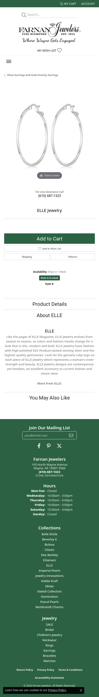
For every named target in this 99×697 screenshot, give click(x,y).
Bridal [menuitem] (49, 630)
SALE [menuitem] (49, 624)
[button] (68, 3)
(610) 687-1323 (49, 195)
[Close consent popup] (81, 690)
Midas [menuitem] (49, 586)
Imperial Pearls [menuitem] (49, 571)
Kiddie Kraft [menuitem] (49, 581)
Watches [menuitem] (49, 661)
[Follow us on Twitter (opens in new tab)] (59, 445)
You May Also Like (49, 397)
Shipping (27, 256)
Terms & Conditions (70, 670)
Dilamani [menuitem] (49, 560)
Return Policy (24, 670)
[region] (49, 135)
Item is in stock (49, 277)
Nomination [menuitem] (49, 597)
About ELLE (49, 315)
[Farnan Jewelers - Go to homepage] (49, 32)
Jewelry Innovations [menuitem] (50, 576)
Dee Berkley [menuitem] (49, 555)
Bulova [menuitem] (49, 544)
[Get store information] (49, 475)
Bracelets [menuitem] (49, 656)
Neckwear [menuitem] (49, 640)
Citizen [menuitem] (49, 550)
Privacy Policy (45, 670)
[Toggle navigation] (8, 61)
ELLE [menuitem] (49, 565)
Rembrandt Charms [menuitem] (49, 607)
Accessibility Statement (49, 678)
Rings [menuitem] (49, 645)
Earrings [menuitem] (49, 650)
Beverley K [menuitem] (49, 539)
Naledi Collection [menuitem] (49, 591)
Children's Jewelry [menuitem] (49, 635)
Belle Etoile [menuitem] (49, 534)
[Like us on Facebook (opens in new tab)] (39, 445)
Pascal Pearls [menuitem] (49, 602)
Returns (72, 256)
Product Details (49, 304)
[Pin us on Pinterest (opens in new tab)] (49, 445)
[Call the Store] (49, 472)
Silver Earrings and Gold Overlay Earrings (32, 75)
